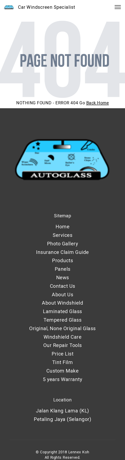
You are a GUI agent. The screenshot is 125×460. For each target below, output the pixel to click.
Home (62, 227)
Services (62, 235)
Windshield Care (63, 337)
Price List (62, 354)
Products (62, 260)
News (62, 277)
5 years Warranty (62, 379)
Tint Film (62, 362)
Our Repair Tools (62, 345)
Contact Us (62, 286)
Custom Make (62, 371)
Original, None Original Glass (62, 328)
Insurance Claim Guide (62, 252)
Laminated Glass (62, 311)
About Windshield (62, 303)
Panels (62, 269)
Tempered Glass (62, 320)
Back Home (97, 102)
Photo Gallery (62, 244)
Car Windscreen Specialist (46, 7)
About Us (62, 295)
